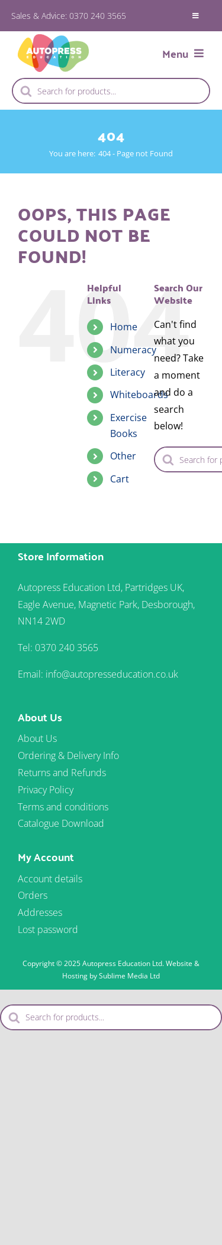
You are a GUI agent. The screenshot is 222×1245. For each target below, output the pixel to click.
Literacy (127, 372)
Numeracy (133, 349)
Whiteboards (139, 394)
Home (123, 326)
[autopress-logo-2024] (53, 38)
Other (123, 455)
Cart (119, 478)
